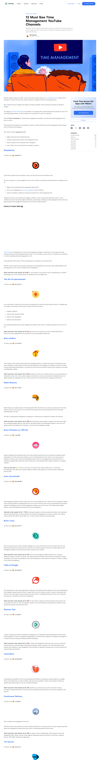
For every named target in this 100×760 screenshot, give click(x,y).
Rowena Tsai (9, 609)
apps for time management (27, 190)
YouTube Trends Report (17, 111)
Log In (78, 3)
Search (83, 120)
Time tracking (7, 252)
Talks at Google (11, 565)
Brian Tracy (9, 521)
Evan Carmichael (11, 476)
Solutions (27, 3)
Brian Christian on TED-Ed (16, 430)
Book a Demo (71, 3)
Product (19, 3)
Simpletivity (9, 150)
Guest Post (73, 149)
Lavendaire (9, 654)
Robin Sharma (10, 383)
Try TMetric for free (88, 3)
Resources (34, 3)
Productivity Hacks (31, 13)
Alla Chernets (33, 35)
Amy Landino (10, 338)
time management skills (51, 98)
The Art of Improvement (15, 279)
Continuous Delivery (13, 696)
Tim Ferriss (9, 742)
